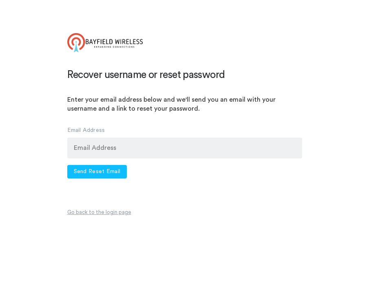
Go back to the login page (99, 212)
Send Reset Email (97, 171)
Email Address (86, 130)
